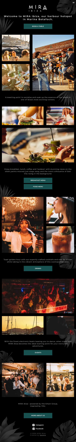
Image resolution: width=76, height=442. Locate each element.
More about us (38, 415)
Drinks (38, 268)
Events (38, 353)
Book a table (38, 26)
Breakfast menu (38, 180)
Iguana (43, 435)
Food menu (38, 187)
